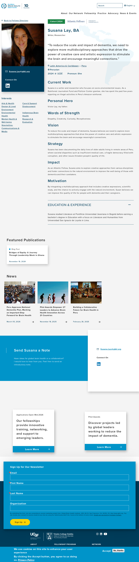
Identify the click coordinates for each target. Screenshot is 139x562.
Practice (102, 13)
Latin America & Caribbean (64, 65)
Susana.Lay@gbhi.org (19, 71)
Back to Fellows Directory (16, 20)
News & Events (128, 13)
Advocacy (113, 13)
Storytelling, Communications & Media (10, 128)
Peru (84, 65)
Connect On (11, 79)
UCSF (60, 73)
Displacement (28, 106)
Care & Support (29, 103)
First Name (17, 483)
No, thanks (118, 550)
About (64, 13)
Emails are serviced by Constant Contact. (108, 515)
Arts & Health (8, 103)
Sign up (19, 522)
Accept (106, 551)
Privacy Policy (26, 560)
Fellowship (90, 13)
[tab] (91, 205)
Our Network (76, 13)
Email (13, 473)
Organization (18, 503)
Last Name (16, 493)
